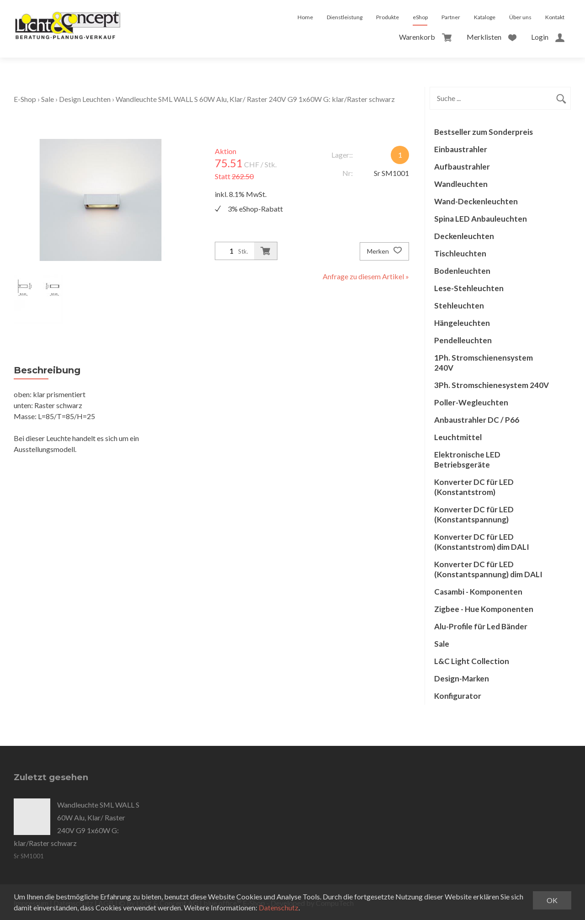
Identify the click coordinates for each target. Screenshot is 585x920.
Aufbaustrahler (462, 166)
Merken (384, 251)
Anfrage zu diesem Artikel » (366, 276)
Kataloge (484, 17)
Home (305, 17)
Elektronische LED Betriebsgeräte (467, 459)
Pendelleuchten (463, 340)
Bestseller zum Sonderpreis (483, 132)
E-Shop (25, 99)
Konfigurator (457, 696)
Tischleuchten (460, 253)
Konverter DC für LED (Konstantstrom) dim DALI (481, 542)
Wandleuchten (461, 184)
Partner (450, 17)
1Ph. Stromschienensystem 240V (483, 362)
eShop (420, 17)
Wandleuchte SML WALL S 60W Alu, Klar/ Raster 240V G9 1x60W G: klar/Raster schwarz (255, 99)
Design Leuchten (85, 99)
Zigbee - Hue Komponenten (483, 609)
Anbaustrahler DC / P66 (476, 420)
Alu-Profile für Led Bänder (480, 626)
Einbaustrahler (460, 149)
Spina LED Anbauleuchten (480, 218)
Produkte (387, 17)
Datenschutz (278, 907)
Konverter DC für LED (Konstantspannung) (474, 514)
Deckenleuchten (464, 236)
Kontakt (554, 17)
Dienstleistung (344, 17)
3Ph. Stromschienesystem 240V (491, 385)
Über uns (520, 17)
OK (552, 900)
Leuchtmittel (458, 437)
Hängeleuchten (462, 323)
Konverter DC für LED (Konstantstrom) (474, 487)
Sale (47, 99)
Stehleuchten (459, 305)
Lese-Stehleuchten (469, 288)
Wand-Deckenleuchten (476, 201)
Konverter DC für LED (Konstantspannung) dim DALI (488, 569)
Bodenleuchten (462, 271)
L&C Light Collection (471, 661)
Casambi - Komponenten (478, 591)
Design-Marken (461, 678)
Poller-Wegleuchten (471, 402)
